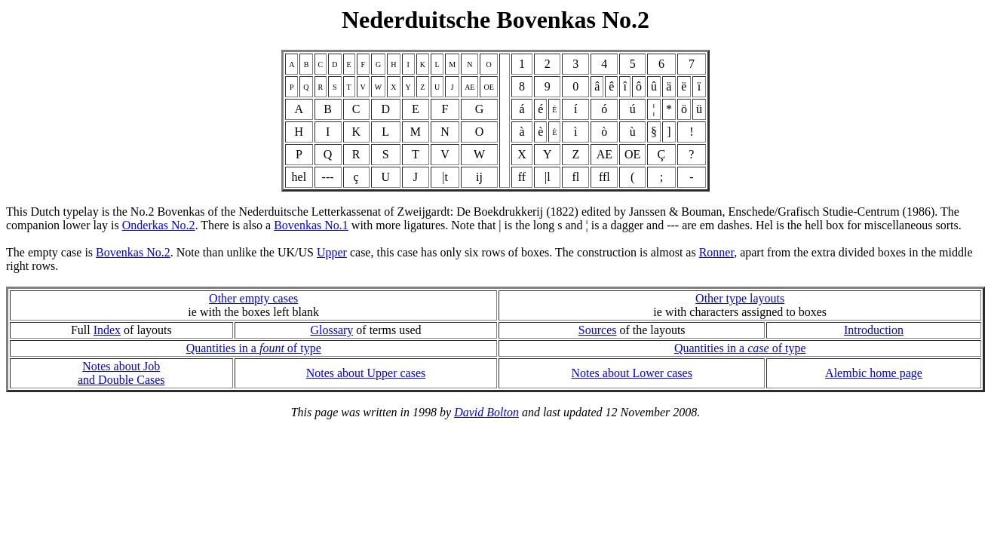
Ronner (716, 252)
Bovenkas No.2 (133, 252)
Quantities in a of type (253, 348)
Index (107, 330)
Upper (332, 252)
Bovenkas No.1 (311, 225)
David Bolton (486, 412)
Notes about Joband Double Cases (121, 373)
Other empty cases (253, 298)
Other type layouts (739, 298)
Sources (597, 330)
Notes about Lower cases (632, 373)
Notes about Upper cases (366, 373)
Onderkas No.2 (158, 225)
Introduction (874, 330)
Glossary (331, 330)
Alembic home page (873, 373)
